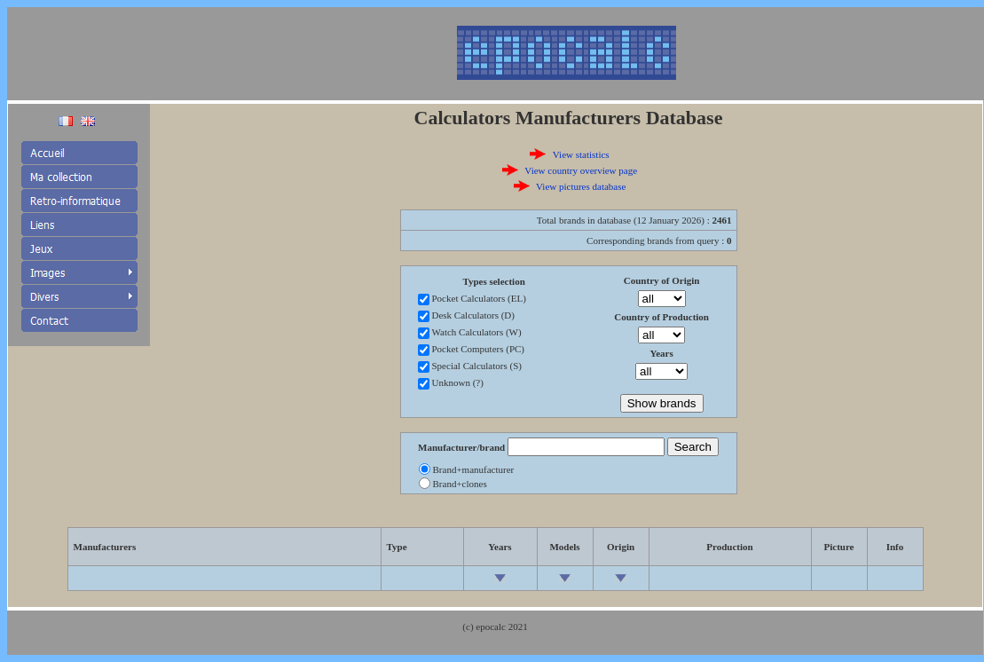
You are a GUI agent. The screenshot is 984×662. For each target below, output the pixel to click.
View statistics (581, 154)
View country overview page (580, 170)
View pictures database (581, 186)
